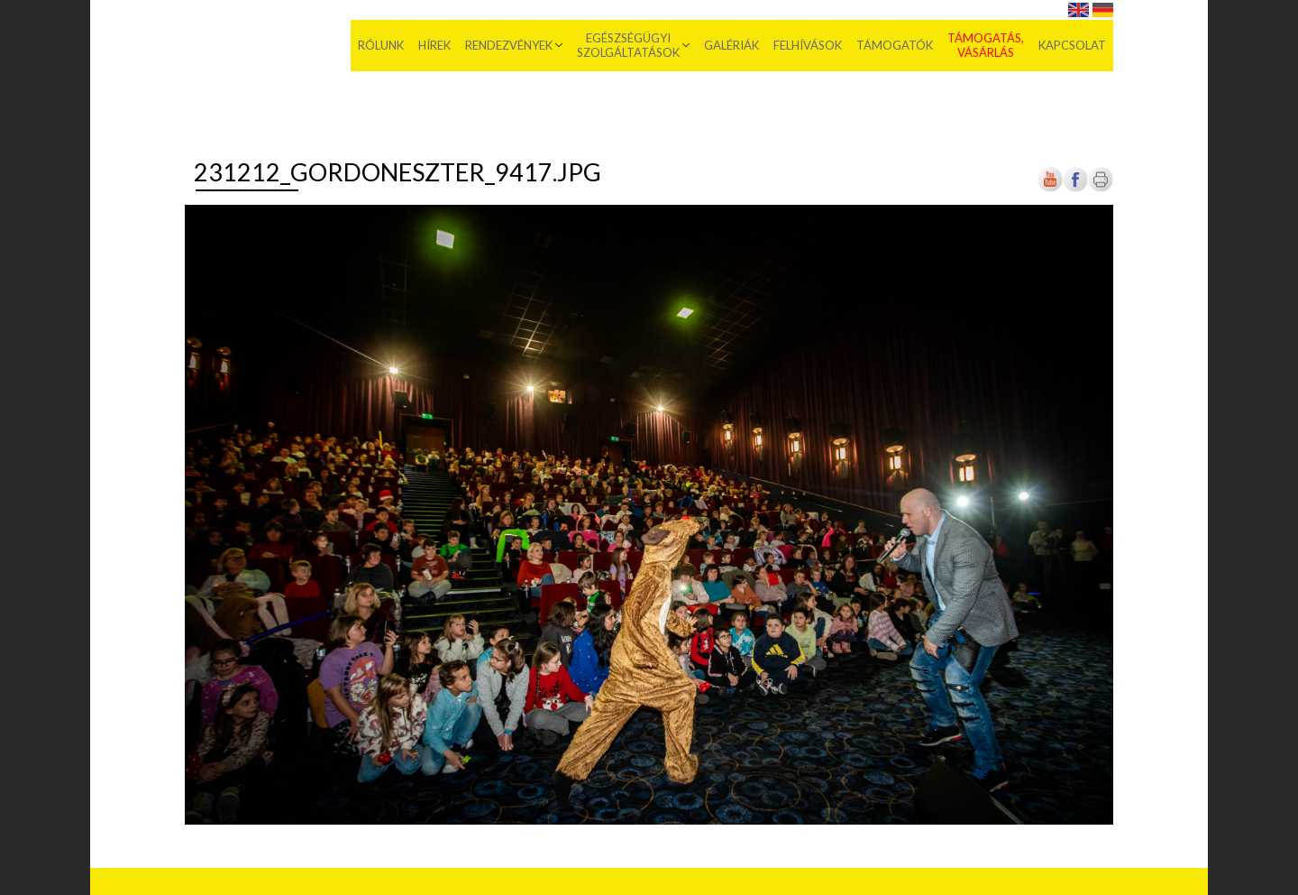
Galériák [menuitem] (731, 45)
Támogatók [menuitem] (894, 45)
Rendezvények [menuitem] (509, 45)
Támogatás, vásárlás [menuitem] (985, 45)
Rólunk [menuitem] (381, 45)
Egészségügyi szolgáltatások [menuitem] (628, 45)
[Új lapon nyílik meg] (1075, 188)
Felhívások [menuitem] (807, 45)
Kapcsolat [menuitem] (1072, 45)
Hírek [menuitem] (434, 45)
